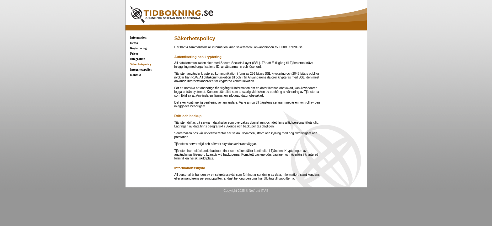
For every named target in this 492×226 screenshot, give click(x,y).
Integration (137, 59)
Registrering (138, 48)
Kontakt (136, 75)
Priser (134, 53)
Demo (134, 43)
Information (138, 37)
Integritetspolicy (141, 69)
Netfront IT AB (259, 190)
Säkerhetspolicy (141, 64)
